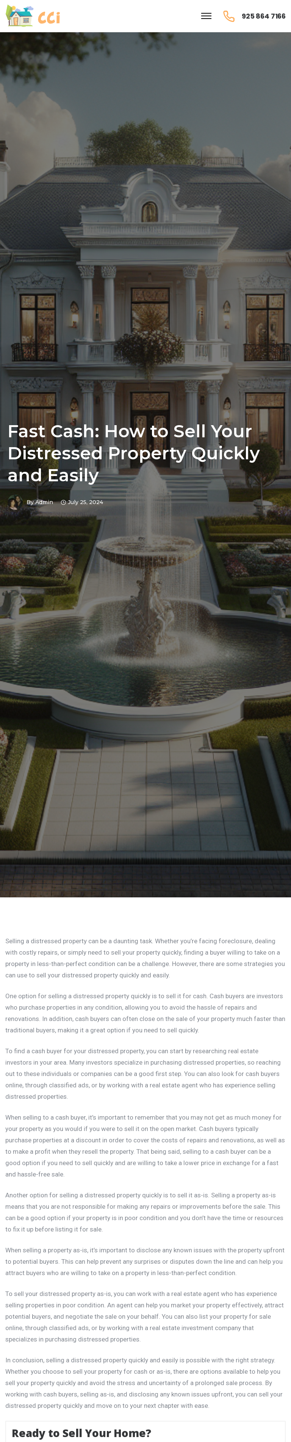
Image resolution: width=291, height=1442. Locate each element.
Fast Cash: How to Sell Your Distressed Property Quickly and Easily (134, 453)
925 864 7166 (264, 16)
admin (44, 502)
